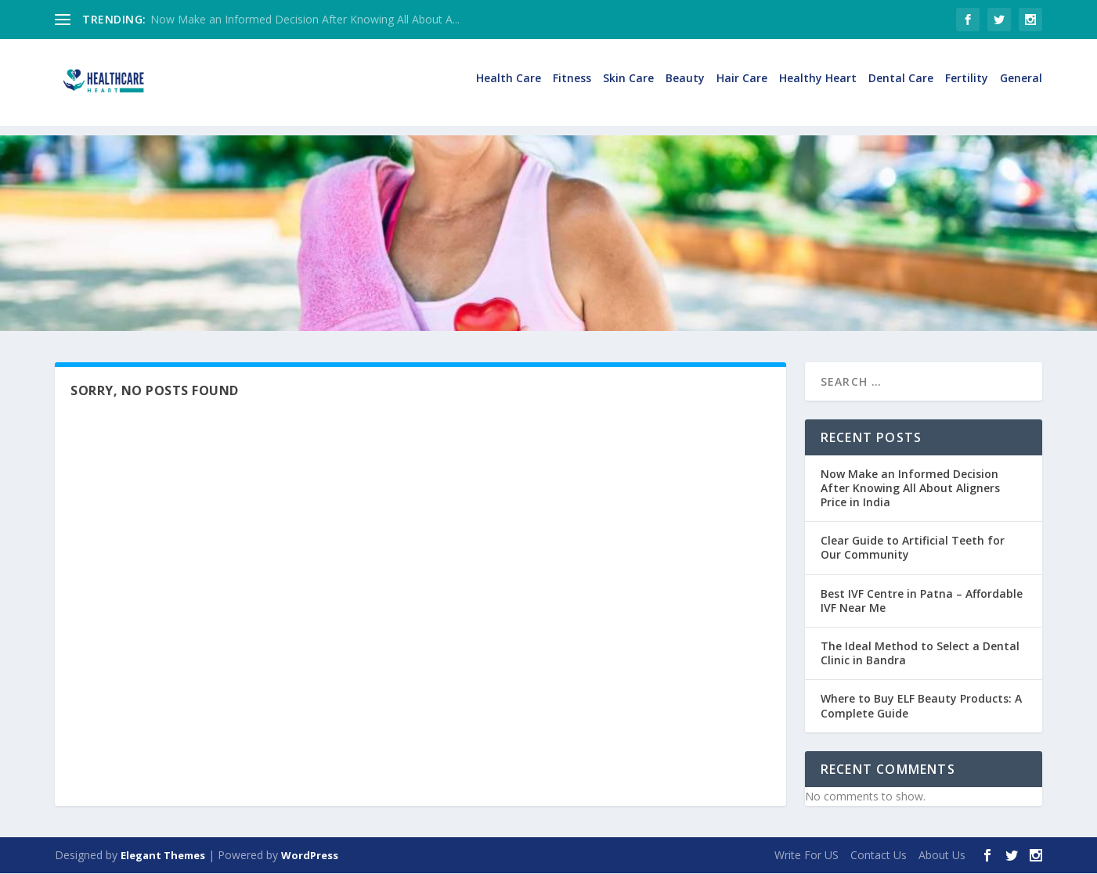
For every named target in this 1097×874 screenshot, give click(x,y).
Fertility (966, 89)
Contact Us (878, 855)
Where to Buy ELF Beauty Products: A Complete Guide (921, 706)
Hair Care (741, 89)
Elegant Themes (163, 856)
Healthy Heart (818, 89)
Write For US (806, 855)
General (1021, 89)
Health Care (508, 89)
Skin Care (628, 89)
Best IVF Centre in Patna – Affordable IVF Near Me (922, 601)
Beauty (685, 89)
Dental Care (900, 89)
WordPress (309, 856)
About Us (941, 855)
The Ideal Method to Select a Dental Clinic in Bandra (920, 653)
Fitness (572, 89)
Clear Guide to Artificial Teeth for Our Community (913, 548)
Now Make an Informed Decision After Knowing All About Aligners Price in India (910, 488)
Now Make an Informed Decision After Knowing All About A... (305, 19)
